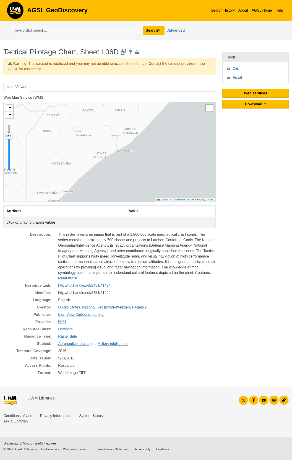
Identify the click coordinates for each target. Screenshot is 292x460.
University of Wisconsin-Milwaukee (29, 443)
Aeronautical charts (73, 344)
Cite (236, 69)
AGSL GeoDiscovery (15, 12)
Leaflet (162, 199)
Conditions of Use (17, 416)
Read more (67, 278)
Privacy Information (55, 416)
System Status (91, 416)
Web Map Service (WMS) (23, 97)
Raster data (67, 336)
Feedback (162, 449)
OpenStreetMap (181, 199)
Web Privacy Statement (112, 449)
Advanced (176, 30)
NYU (62, 322)
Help (279, 10)
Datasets (65, 329)
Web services (255, 93)
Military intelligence (113, 344)
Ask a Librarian (15, 421)
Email (237, 78)
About (243, 10)
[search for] (77, 30)
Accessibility (142, 449)
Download (254, 104)
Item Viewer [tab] (16, 87)
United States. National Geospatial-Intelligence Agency (102, 307)
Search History (223, 10)
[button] (9, 108)
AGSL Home (262, 10)
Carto (211, 199)
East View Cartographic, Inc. (81, 314)
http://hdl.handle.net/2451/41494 (84, 285)
